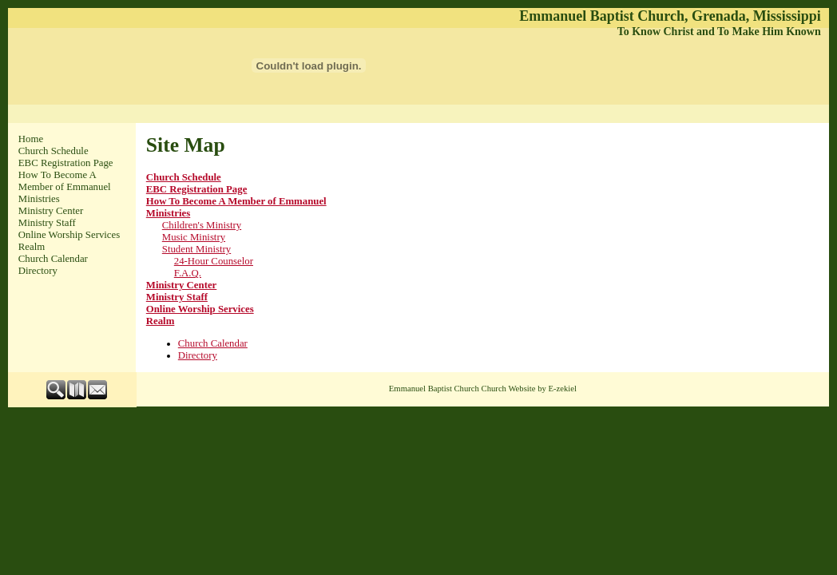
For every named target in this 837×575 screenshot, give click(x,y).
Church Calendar (53, 258)
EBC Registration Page (65, 163)
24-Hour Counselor (213, 261)
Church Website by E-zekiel (529, 388)
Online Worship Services (69, 234)
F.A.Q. (187, 273)
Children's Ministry (201, 225)
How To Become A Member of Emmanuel (64, 180)
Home (30, 139)
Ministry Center (50, 210)
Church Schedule (53, 151)
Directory (38, 270)
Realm (31, 246)
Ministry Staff (47, 222)
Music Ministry (193, 237)
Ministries (39, 198)
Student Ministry (196, 249)
